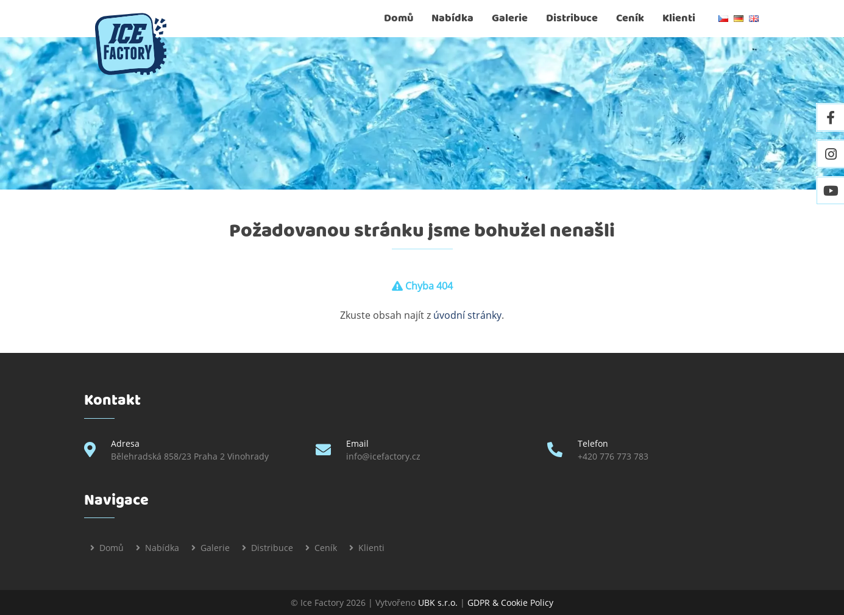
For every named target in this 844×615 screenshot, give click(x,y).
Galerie (510, 18)
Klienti (678, 18)
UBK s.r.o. (438, 602)
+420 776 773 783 (613, 456)
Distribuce (572, 18)
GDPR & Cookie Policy (510, 602)
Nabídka (452, 18)
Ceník (630, 18)
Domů (398, 18)
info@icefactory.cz (383, 456)
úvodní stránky (467, 315)
